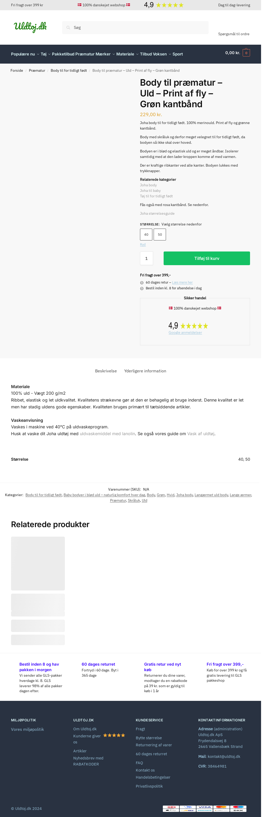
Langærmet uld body (211, 492)
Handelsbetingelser (153, 774)
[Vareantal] (146, 255)
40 (146, 231)
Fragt (140, 725)
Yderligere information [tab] (145, 368)
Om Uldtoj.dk (85, 725)
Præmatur (37, 67)
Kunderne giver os (99, 736)
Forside (17, 67)
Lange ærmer (240, 492)
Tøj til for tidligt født (156, 193)
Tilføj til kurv (206, 255)
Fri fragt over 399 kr (27, 5)
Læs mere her (182, 279)
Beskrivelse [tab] (106, 368)
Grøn (161, 492)
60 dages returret (151, 750)
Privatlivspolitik (149, 783)
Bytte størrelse (149, 734)
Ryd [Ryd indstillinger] (143, 241)
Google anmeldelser (185, 329)
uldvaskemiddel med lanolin (107, 430)
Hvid (170, 492)
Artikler (80, 748)
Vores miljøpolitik (27, 726)
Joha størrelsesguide (157, 210)
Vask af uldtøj (200, 430)
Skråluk (134, 497)
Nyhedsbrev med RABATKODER (88, 758)
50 (160, 231)
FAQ (139, 759)
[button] (237, 53)
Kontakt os (145, 767)
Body (151, 492)
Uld (144, 497)
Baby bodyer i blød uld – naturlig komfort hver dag (104, 492)
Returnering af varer (154, 741)
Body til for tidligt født (69, 67)
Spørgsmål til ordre (234, 34)
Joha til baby (150, 187)
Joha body (148, 182)
